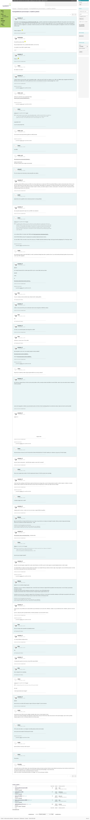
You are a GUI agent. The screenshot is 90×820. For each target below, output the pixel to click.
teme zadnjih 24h (5, 16)
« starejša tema (31, 814)
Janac (19, 65)
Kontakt (26, 818)
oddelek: (43, 814)
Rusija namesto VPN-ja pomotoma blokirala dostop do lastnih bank (28, 0)
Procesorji (23, 806)
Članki (2, 18)
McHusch (16, 805)
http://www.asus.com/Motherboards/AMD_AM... (30, 21)
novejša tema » (58, 814)
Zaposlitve (3, 20)
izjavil (27, 113)
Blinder (19, 517)
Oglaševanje (22, 818)
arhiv (3, 12)
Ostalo (2, 24)
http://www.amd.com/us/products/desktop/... (22, 159)
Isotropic (60, 804)
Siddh (19, 195)
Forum (2, 14)
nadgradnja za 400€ (19, 791)
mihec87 (20, 169)
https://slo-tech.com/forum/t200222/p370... (22, 98)
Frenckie (20, 764)
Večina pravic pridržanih (8, 818)
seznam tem (81, 35)
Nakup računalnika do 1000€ (21, 800)
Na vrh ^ (87, 818)
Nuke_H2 (16, 797)
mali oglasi (4, 15)
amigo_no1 (20, 92)
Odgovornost (16, 818)
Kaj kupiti (20, 790)
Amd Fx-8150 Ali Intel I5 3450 (21, 787)
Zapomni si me (82, 16)
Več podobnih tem (15, 809)
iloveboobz (20, 37)
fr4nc (59, 787)
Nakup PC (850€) (18, 795)
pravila (3, 25)
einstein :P (20, 18)
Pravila (2, 818)
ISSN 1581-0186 (32, 818)
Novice (2, 10)
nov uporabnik (81, 24)
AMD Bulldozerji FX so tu (20, 804)
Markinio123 (17, 801)
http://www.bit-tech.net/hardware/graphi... (41, 234)
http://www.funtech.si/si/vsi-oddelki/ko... (24, 356)
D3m (19, 293)
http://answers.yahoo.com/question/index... (22, 535)
